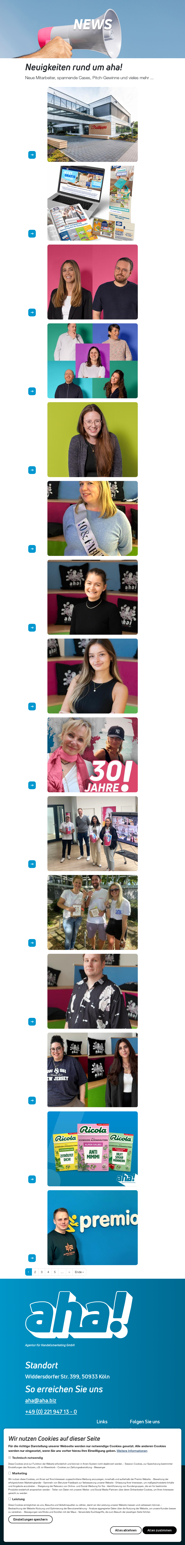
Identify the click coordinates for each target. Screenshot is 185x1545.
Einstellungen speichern (30, 1519)
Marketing (19, 1473)
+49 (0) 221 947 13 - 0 (51, 1411)
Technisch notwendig (27, 1457)
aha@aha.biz (40, 1400)
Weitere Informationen (132, 1450)
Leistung (18, 1499)
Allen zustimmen (159, 1530)
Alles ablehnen (126, 1530)
